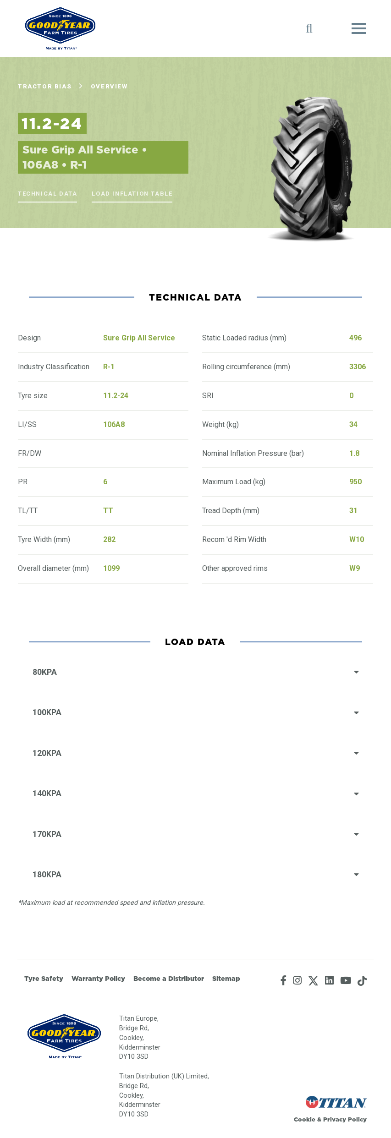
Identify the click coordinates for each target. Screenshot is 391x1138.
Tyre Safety (43, 978)
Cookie (304, 1119)
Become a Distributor (168, 978)
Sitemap (226, 978)
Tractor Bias (45, 86)
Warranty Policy (98, 978)
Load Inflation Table (132, 193)
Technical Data (47, 193)
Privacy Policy (345, 1119)
